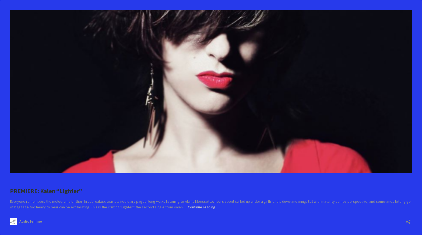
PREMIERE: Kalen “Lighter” (46, 191)
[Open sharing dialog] (408, 220)
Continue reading (201, 207)
